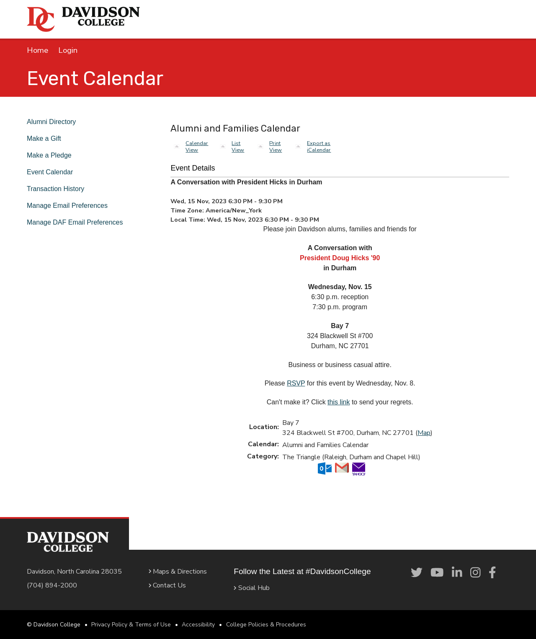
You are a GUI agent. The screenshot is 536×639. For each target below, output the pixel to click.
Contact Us (164, 585)
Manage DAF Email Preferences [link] (79, 222)
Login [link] (67, 50)
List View (238, 146)
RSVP (296, 383)
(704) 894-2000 (52, 585)
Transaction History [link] (60, 189)
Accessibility (198, 625)
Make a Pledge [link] (51, 155)
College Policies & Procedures (266, 625)
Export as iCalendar (319, 146)
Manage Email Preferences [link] (71, 206)
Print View (275, 146)
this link (338, 402)
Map (423, 432)
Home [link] (37, 50)
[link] (417, 573)
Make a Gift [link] (45, 138)
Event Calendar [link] (52, 172)
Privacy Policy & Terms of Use (131, 625)
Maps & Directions (174, 571)
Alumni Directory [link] (54, 122)
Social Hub (245, 587)
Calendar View (197, 146)
